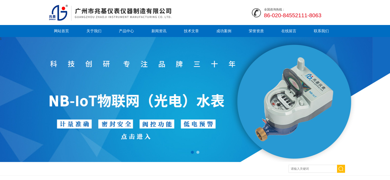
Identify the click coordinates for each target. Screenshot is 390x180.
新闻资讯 (158, 31)
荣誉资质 (256, 31)
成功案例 (223, 31)
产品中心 (126, 31)
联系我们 (321, 31)
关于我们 (93, 31)
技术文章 (191, 31)
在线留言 (288, 31)
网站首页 (61, 31)
